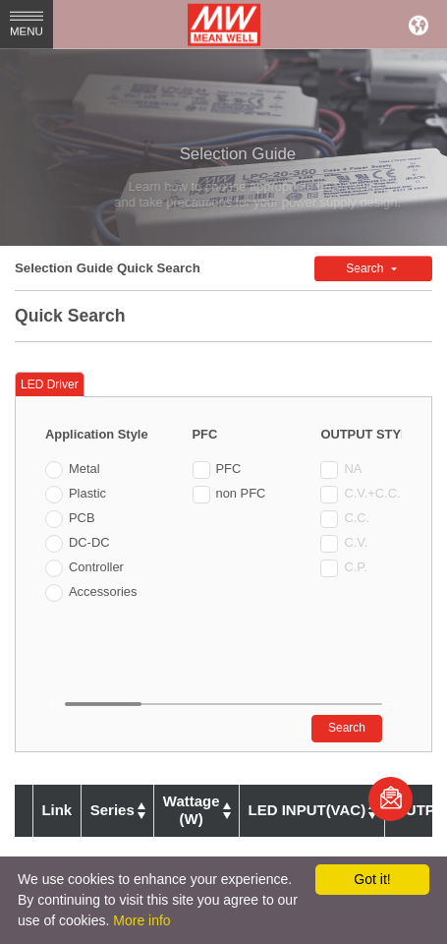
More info (141, 920)
